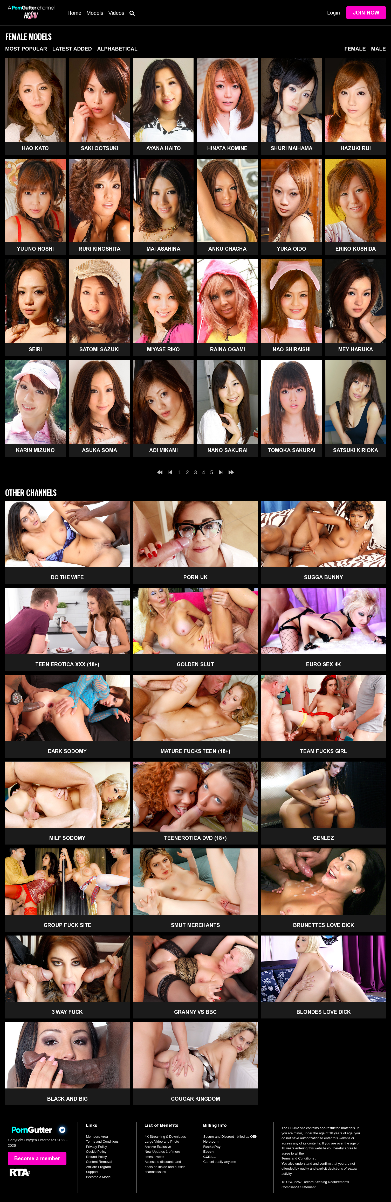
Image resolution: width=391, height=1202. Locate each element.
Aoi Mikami (163, 450)
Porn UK (195, 577)
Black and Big (67, 1099)
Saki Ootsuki (99, 148)
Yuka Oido (291, 249)
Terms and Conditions (102, 1141)
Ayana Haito (163, 148)
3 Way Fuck (67, 1012)
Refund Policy (96, 1157)
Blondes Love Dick (324, 1012)
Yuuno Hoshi (35, 249)
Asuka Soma (99, 450)
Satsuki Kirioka (355, 450)
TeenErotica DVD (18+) (195, 838)
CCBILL (209, 1157)
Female (355, 49)
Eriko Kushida (355, 249)
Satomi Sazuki (99, 349)
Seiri (35, 349)
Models (94, 13)
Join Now (366, 13)
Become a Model (98, 1177)
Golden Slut (195, 664)
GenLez (323, 838)
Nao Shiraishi (291, 349)
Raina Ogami (227, 349)
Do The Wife (67, 577)
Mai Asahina (163, 249)
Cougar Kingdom (195, 1099)
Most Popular (26, 49)
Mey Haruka (355, 349)
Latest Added (72, 49)
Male (378, 49)
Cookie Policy (96, 1152)
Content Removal (99, 1162)
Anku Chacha (227, 249)
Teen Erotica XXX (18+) (67, 664)
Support (92, 1172)
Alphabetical (117, 49)
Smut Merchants (195, 925)
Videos (116, 13)
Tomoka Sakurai (291, 450)
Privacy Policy (96, 1147)
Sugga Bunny (323, 577)
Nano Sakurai (227, 450)
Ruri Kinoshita (99, 249)
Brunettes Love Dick (323, 925)
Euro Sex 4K (323, 664)
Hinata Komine (227, 148)
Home (74, 13)
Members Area (97, 1136)
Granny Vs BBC (195, 1012)
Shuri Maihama (291, 148)
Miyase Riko (163, 349)
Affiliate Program (98, 1167)
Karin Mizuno (35, 450)
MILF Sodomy (67, 838)
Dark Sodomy (67, 751)
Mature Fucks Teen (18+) (195, 751)
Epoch (208, 1152)
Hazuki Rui (356, 148)
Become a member (37, 1158)
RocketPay (211, 1147)
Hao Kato (35, 148)
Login (333, 13)
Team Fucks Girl (323, 751)
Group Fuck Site (67, 925)
